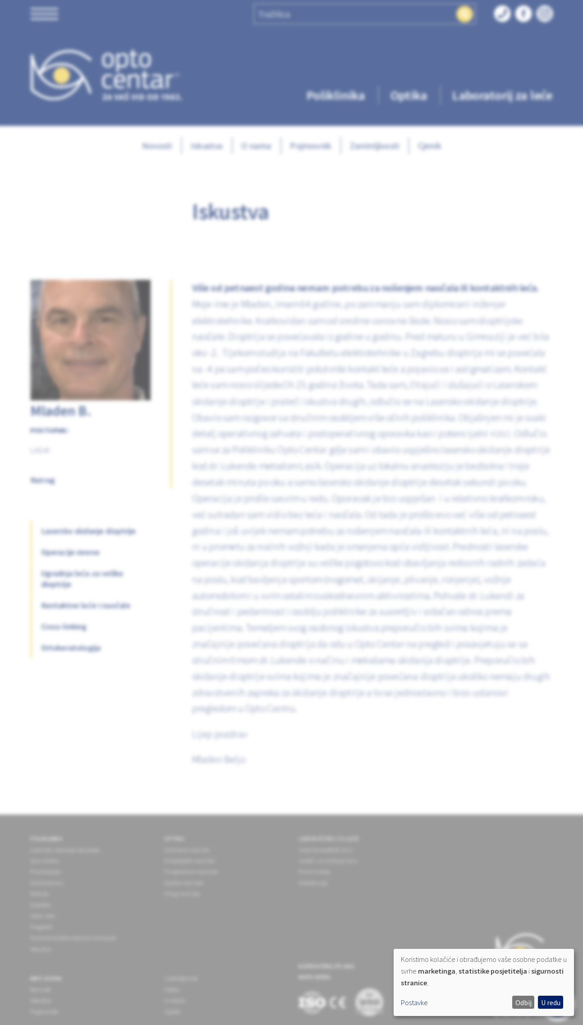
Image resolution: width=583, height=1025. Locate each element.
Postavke (414, 1002)
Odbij (523, 1002)
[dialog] (484, 982)
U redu (550, 1002)
